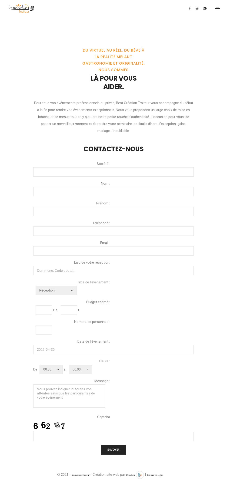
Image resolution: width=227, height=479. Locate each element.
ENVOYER (113, 450)
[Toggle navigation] (217, 8)
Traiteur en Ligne (155, 475)
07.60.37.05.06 (194, 8)
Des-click (130, 475)
